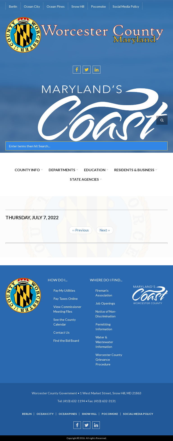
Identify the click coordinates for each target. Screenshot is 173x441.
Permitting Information (104, 326)
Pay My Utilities (64, 290)
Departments (62, 170)
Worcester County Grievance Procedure (109, 359)
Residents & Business (134, 170)
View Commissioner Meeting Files (67, 309)
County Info (27, 170)
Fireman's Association (104, 293)
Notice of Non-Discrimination (106, 313)
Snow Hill (77, 6)
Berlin (13, 6)
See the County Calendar (64, 322)
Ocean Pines (56, 6)
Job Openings (105, 303)
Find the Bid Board (66, 340)
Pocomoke (98, 6)
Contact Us (61, 332)
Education (94, 170)
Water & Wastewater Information (104, 342)
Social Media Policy (126, 6)
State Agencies (84, 179)
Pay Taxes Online (65, 298)
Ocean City (32, 6)
